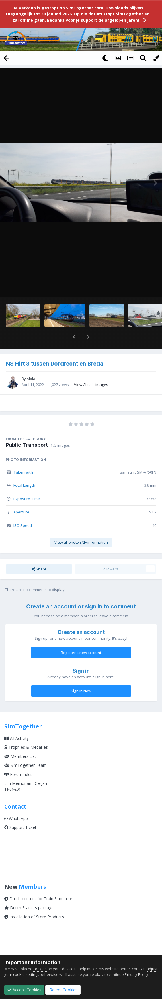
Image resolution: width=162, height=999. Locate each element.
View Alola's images (91, 369)
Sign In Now (81, 676)
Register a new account (81, 637)
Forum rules (18, 759)
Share (39, 554)
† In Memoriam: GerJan (25, 768)
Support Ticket (20, 812)
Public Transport (27, 430)
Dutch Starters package (29, 892)
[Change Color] (155, 58)
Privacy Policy (136, 974)
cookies (40, 968)
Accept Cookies (24, 989)
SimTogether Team (25, 750)
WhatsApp (16, 803)
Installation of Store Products (34, 902)
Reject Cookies (62, 989)
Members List (20, 741)
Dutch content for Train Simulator (38, 883)
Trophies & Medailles (26, 732)
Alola (31, 363)
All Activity (16, 723)
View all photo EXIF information (81, 527)
